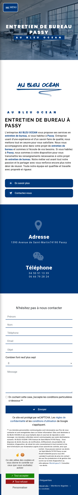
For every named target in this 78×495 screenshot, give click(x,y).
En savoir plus (19, 183)
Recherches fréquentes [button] (39, 480)
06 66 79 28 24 (39, 280)
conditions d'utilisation (44, 417)
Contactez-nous (20, 193)
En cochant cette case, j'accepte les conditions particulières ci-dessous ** (40, 395)
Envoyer (42, 406)
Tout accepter (19, 475)
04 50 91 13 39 (39, 276)
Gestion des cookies (39, 488)
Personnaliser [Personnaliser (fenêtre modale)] (20, 487)
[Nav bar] (10, 7)
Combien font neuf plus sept (21, 353)
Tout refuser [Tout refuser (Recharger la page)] (20, 481)
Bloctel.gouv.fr (55, 460)
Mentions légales (59, 485)
